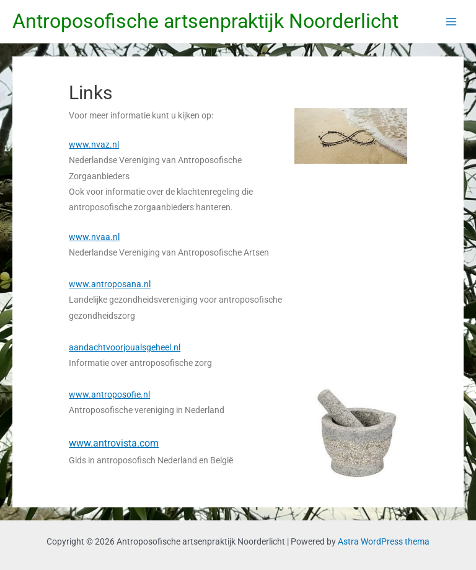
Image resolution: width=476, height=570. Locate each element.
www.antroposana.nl (110, 284)
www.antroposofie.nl (109, 394)
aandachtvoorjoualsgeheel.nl (124, 347)
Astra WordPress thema (384, 541)
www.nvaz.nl (94, 144)
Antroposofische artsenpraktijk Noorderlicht (205, 21)
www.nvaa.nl (94, 237)
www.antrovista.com (114, 443)
